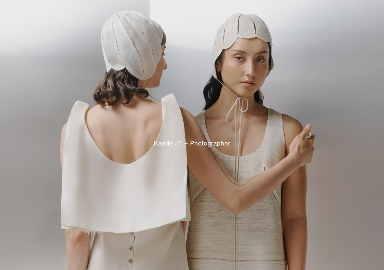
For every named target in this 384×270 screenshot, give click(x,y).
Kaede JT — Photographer (192, 143)
